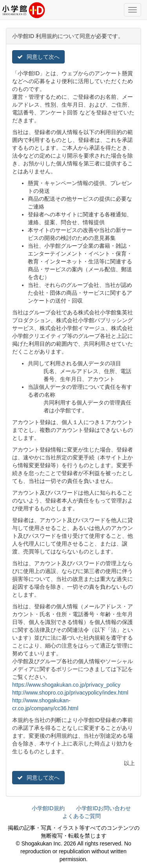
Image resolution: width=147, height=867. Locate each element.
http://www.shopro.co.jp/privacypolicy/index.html (70, 692)
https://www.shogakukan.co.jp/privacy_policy (66, 685)
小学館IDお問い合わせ (103, 808)
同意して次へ (38, 57)
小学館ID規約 (48, 808)
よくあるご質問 (81, 816)
